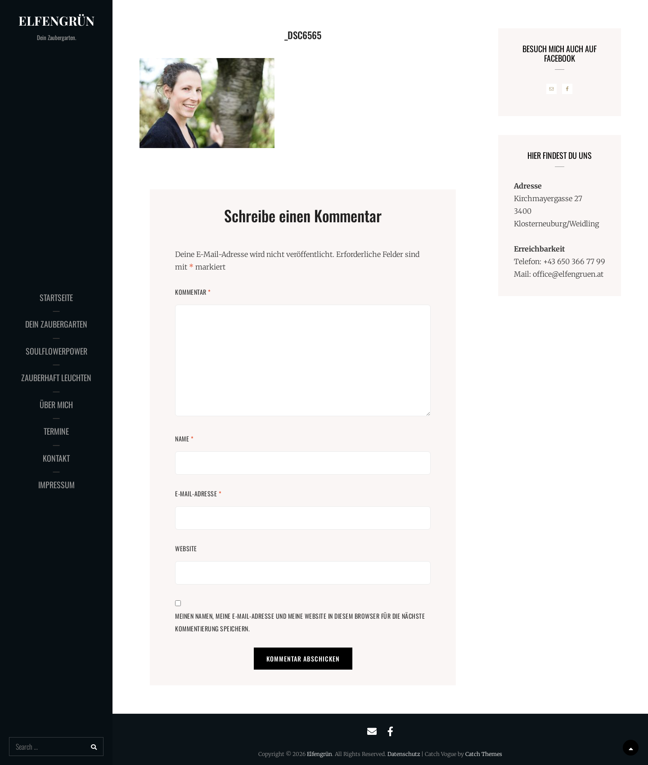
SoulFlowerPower (56, 351)
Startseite (56, 297)
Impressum (56, 484)
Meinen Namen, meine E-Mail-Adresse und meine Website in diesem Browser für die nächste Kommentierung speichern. (300, 622)
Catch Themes (483, 754)
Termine (56, 431)
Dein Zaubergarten (56, 324)
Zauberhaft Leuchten (56, 377)
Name (184, 438)
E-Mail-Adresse (198, 493)
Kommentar (193, 292)
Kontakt (56, 458)
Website (186, 548)
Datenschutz (403, 754)
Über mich (56, 404)
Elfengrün (56, 20)
